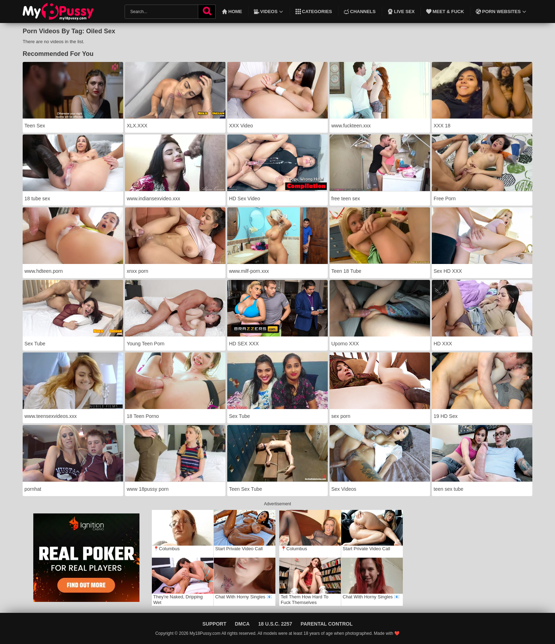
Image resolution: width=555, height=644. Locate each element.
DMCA (242, 624)
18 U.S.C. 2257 (275, 624)
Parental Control (327, 624)
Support (214, 624)
